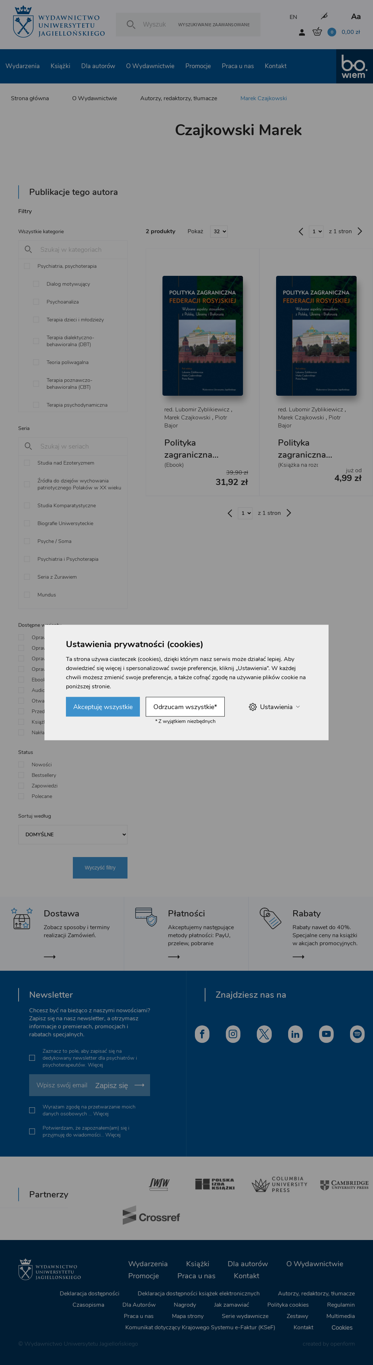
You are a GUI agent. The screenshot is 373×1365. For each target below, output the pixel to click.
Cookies (342, 1328)
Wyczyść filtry (100, 868)
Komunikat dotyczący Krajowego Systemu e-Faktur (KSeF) (200, 1327)
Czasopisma (88, 1305)
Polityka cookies (288, 1305)
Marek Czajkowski (263, 98)
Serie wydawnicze (245, 1316)
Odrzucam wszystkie (185, 706)
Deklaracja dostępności (89, 1294)
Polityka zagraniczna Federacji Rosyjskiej (188, 461)
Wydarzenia (22, 66)
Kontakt (276, 66)
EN (293, 17)
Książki (60, 66)
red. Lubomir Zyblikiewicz (196, 410)
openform (342, 1344)
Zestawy (297, 1316)
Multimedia (340, 1316)
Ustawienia (274, 706)
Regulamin (341, 1305)
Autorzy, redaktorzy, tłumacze (178, 98)
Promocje (198, 66)
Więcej (95, 1064)
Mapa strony (188, 1316)
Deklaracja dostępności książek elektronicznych (199, 1294)
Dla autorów (98, 66)
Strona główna (30, 98)
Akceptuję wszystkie (103, 707)
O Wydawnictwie (150, 66)
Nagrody (185, 1305)
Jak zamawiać (231, 1305)
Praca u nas (238, 66)
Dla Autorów (139, 1305)
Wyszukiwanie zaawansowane (214, 24)
